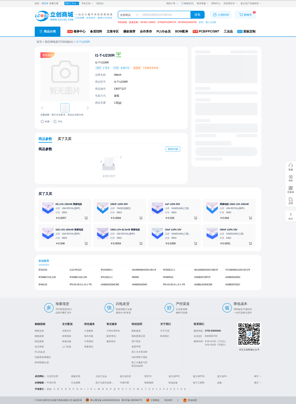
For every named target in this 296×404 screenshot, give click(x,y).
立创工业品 (101, 376)
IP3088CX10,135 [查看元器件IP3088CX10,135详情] (47, 277)
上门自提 (66, 346)
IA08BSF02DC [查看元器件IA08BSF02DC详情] (232, 284)
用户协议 (136, 341)
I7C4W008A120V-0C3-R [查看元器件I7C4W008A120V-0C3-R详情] (237, 270)
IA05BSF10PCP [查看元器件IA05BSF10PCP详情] (202, 277)
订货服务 (88, 330)
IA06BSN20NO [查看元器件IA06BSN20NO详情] (139, 284)
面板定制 (75, 376)
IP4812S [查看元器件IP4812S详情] (43, 284)
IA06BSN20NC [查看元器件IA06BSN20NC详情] (232, 277)
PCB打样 (51, 382)
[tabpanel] (148, 279)
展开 (257, 376)
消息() (99, 3)
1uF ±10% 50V (172, 204)
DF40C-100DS (147, 22)
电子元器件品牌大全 (106, 382)
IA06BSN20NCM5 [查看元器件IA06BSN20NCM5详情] (110, 284)
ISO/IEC (168, 400)
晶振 (219, 382)
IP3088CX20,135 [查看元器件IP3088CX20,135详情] (78, 277)
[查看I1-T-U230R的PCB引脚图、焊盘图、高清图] (64, 76)
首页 (39, 41)
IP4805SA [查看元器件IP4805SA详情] (168, 277)
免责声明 (136, 346)
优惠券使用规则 (43, 357)
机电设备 (173, 382)
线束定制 (133, 22)
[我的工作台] (71, 3)
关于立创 (164, 330)
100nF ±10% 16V (228, 229)
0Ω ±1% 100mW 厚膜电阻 (68, 204)
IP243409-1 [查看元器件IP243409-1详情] (107, 270)
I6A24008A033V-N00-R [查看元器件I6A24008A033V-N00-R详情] (206, 270)
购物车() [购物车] (187, 3)
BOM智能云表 (42, 362)
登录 (46, 3)
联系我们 (164, 336)
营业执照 (192, 400)
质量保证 (88, 346)
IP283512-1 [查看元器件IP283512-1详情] (169, 270)
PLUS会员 (40, 352)
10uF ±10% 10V (173, 229)
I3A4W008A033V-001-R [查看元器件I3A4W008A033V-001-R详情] (144, 270)
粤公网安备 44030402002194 (105, 400)
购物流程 (39, 336)
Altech (117, 74)
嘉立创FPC (174, 376)
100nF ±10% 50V (119, 204)
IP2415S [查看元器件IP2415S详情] (43, 270)
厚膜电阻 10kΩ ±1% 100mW (234, 204)
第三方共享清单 (139, 352)
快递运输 (66, 341)
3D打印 (148, 376)
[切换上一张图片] (43, 107)
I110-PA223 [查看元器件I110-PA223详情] (76, 270)
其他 (49, 389)
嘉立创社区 (125, 376)
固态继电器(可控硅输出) (59, 41)
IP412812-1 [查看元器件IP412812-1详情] (107, 277)
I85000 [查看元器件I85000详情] (135, 277)
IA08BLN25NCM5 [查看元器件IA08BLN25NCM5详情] (203, 284)
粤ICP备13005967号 (131, 400)
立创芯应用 (52, 376)
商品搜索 (39, 341)
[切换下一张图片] (87, 107)
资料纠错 (173, 149)
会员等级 (39, 346)
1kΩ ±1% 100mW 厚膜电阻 (69, 229)
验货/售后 (111, 336)
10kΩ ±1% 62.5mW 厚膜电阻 (125, 229)
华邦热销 (122, 22)
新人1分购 (211, 22)
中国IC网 (124, 382)
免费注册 (53, 3)
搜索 (197, 14)
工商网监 (155, 400)
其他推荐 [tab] (44, 260)
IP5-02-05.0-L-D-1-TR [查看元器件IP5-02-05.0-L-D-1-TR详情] (81, 284)
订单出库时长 (113, 330)
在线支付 (66, 330)
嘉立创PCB (198, 376)
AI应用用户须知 (139, 357)
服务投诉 (111, 341)
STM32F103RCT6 (167, 22)
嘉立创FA (222, 376)
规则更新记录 (138, 336)
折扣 (201, 22)
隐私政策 (136, 330)
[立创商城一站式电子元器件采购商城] (73, 16)
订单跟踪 (88, 341)
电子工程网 (198, 382)
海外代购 (88, 336)
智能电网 (148, 382)
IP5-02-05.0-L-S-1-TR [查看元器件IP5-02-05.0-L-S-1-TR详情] (174, 284)
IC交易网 (75, 382)
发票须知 (66, 336)
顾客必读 (39, 330)
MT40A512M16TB (187, 22)
